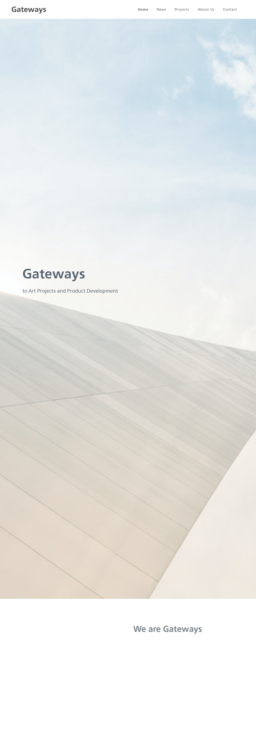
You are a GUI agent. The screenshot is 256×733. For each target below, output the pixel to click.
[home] (28, 9)
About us (206, 9)
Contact (230, 9)
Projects (182, 9)
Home (143, 9)
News (161, 9)
